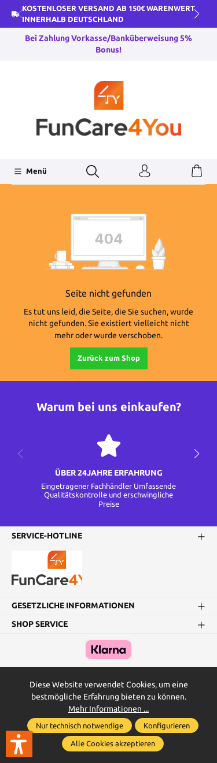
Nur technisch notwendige (79, 725)
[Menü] (30, 171)
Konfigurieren (167, 725)
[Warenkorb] (196, 171)
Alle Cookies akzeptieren (113, 743)
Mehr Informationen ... (108, 708)
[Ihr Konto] (144, 171)
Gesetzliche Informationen (73, 606)
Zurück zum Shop (109, 358)
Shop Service (40, 624)
